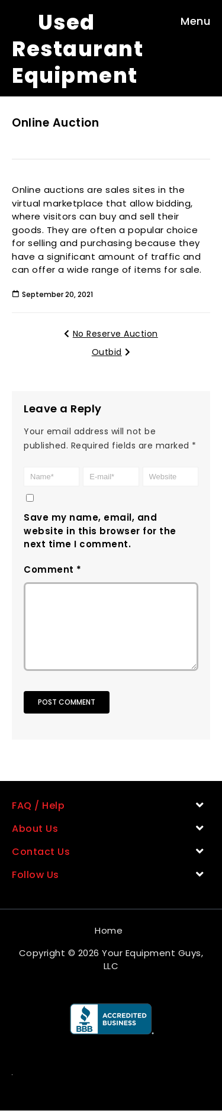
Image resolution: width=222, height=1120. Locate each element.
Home (109, 940)
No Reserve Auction (111, 334)
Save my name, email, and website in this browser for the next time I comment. (100, 530)
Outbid (111, 352)
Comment (53, 569)
